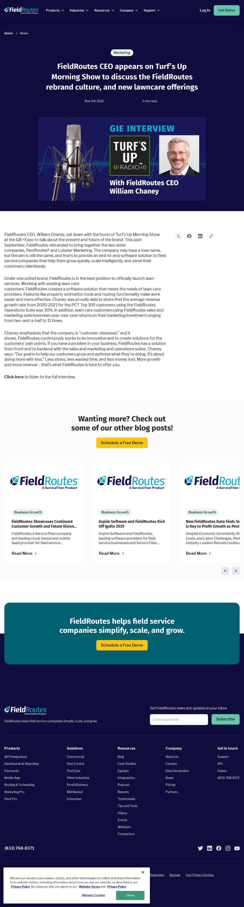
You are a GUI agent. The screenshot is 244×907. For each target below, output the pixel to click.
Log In (205, 10)
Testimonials (126, 798)
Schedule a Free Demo (122, 442)
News (170, 778)
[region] (76, 885)
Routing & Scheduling (19, 785)
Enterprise (74, 798)
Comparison (126, 834)
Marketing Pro (14, 792)
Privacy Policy (20, 886)
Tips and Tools (127, 806)
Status (222, 770)
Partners (172, 792)
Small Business (77, 785)
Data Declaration (177, 770)
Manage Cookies (93, 895)
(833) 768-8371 (228, 778)
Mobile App (12, 778)
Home (8, 33)
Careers (171, 763)
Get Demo (226, 10)
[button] (178, 236)
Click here (14, 377)
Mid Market (75, 792)
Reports (123, 792)
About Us (172, 757)
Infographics (126, 778)
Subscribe (225, 719)
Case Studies (127, 763)
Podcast (123, 785)
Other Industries (78, 778)
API (220, 763)
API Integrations (15, 757)
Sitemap (174, 875)
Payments (11, 770)
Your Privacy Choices (200, 875)
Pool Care (73, 770)
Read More (22, 553)
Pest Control (75, 763)
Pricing (170, 785)
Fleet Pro (10, 798)
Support (223, 757)
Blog (121, 757)
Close (130, 895)
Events (122, 820)
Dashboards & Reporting (21, 763)
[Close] (143, 872)
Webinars (124, 827)
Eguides (123, 770)
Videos (122, 813)
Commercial (75, 757)
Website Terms (89, 886)
